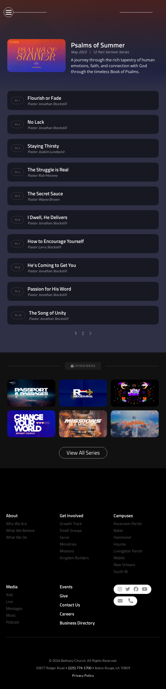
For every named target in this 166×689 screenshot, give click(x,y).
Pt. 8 (17, 267)
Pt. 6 (17, 220)
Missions (67, 551)
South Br (121, 571)
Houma (120, 544)
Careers (67, 614)
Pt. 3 (17, 148)
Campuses (123, 515)
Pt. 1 (17, 100)
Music (11, 615)
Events (66, 586)
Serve (64, 537)
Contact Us (70, 605)
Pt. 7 (17, 244)
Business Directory (77, 623)
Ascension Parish (128, 523)
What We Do (16, 537)
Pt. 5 (17, 196)
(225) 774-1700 (79, 668)
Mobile (119, 558)
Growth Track (71, 523)
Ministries (68, 544)
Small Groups (71, 530)
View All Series (83, 452)
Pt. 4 (17, 172)
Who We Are (16, 523)
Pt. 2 (17, 124)
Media (12, 586)
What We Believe (20, 530)
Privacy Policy (83, 675)
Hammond (122, 537)
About (12, 515)
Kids (9, 595)
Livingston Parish (128, 551)
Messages (14, 608)
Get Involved (71, 515)
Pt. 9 (17, 291)
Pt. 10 (18, 315)
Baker (118, 530)
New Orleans (124, 565)
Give (64, 595)
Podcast (12, 622)
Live (9, 601)
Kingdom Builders (74, 558)
